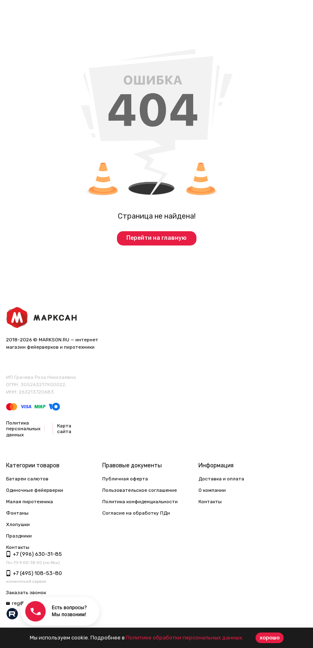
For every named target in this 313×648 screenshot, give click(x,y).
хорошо (270, 638)
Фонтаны (17, 513)
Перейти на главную (156, 237)
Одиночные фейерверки (34, 490)
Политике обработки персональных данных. (184, 638)
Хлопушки (18, 524)
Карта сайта (64, 428)
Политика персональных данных (23, 429)
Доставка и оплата (221, 479)
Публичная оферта (125, 479)
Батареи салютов (27, 479)
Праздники (19, 536)
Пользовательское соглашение (139, 490)
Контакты (210, 501)
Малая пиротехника (29, 501)
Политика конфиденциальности (140, 501)
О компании (212, 490)
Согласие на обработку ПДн (136, 513)
